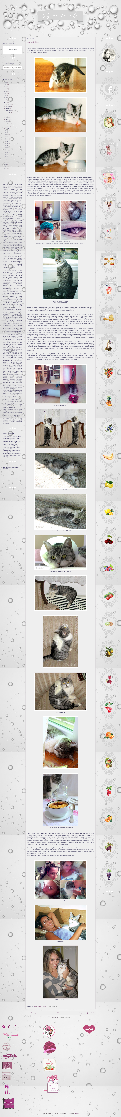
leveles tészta (9, 303)
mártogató (5, 314)
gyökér (13, 250)
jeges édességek (11, 259)
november (8, 106)
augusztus (8, 113)
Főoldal (59, 1013)
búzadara (5, 201)
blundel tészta (6, 197)
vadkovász (11, 406)
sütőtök (20, 373)
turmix (20, 399)
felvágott (20, 238)
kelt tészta (18, 275)
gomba (7, 247)
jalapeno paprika (13, 258)
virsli (8, 412)
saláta (10, 359)
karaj (13, 272)
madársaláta (13, 306)
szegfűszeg (5, 379)
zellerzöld (12, 418)
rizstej (4, 355)
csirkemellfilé (7, 211)
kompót (16, 290)
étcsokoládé (6, 228)
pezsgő (4, 342)
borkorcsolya (15, 198)
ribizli (4, 353)
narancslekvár (5, 327)
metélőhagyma (6, 318)
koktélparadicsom (17, 282)
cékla (10, 203)
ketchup (16, 277)
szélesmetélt (12, 379)
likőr (18, 303)
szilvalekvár (19, 382)
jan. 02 (7, 154)
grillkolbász (16, 248)
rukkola (20, 355)
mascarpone (18, 314)
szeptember (9, 110)
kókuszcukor (6, 283)
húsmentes (14, 256)
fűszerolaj (11, 244)
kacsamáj (9, 263)
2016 (5, 160)
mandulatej (14, 311)
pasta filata (8, 337)
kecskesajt (5, 275)
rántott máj (14, 350)
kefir (9, 275)
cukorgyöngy (10, 206)
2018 (5, 100)
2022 (5, 91)
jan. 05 (7, 152)
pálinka (4, 334)
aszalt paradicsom (7, 191)
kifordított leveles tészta (9, 279)
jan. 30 (7, 130)
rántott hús (9, 350)
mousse (20, 322)
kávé (14, 274)
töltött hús (12, 398)
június (7, 117)
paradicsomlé (13, 336)
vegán (4, 409)
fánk (8, 230)
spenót (16, 369)
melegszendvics (14, 317)
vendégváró (6, 411)
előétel (20, 222)
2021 (5, 93)
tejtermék (13, 388)
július (7, 115)
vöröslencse (5, 415)
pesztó (12, 341)
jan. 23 (6, 134)
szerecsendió (18, 381)
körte (4, 295)
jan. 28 (7, 132)
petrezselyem (18, 341)
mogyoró (19, 320)
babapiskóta (15, 191)
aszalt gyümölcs (16, 189)
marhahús (12, 312)
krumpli (5, 296)
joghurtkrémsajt (17, 261)
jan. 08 (7, 147)
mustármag (15, 323)
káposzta (9, 270)
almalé (9, 186)
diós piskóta (17, 214)
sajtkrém (16, 357)
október (8, 108)
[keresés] (13, 50)
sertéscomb (19, 363)
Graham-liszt (18, 247)
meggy (12, 315)
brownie (4, 200)
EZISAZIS (32, 33)
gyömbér (19, 250)
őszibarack (19, 331)
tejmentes (12, 387)
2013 (5, 166)
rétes (15, 352)
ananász (5, 187)
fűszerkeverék (5, 244)
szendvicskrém (6, 380)
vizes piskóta (12, 412)
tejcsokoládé (6, 387)
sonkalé (4, 368)
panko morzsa (11, 334)
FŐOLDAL (7, 33)
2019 (5, 97)
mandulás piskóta (7, 311)
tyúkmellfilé (8, 401)
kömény (12, 293)
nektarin (11, 327)
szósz (14, 384)
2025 (5, 84)
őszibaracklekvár (6, 333)
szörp (20, 384)
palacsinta (16, 333)
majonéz (5, 307)
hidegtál (13, 255)
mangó (20, 311)
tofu (11, 394)
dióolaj (8, 214)
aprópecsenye (18, 187)
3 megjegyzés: (42, 1006)
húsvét (20, 256)
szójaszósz (10, 384)
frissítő (20, 241)
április (7, 121)
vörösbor (19, 414)
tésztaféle (19, 393)
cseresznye (10, 208)
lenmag (20, 301)
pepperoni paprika (6, 341)
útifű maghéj (18, 404)
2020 (5, 95)
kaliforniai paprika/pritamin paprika (12, 265)
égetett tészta (17, 220)
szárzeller (5, 377)
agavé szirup (9, 183)
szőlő (18, 384)
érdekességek (13, 226)
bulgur (12, 200)
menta (20, 317)
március (8, 124)
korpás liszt (19, 291)
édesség (6, 220)
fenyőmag (5, 239)
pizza (4, 344)
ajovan (20, 182)
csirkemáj (19, 209)
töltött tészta (18, 398)
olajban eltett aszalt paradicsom (13, 328)
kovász (4, 293)
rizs (16, 353)
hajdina (9, 255)
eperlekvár (5, 225)
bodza (20, 197)
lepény (4, 303)
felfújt (4, 238)
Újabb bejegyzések (33, 1013)
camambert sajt (18, 201)
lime (21, 303)
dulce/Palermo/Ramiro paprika (12, 216)
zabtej (4, 418)
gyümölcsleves (18, 252)
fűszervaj (16, 244)
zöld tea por (18, 418)
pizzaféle (8, 344)
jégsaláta (5, 261)
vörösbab (13, 414)
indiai (4, 258)
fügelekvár (11, 242)
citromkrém (11, 205)
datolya (13, 213)
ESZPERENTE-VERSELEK (46, 33)
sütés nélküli (13, 373)
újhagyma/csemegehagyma (9, 403)
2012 (5, 168)
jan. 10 (7, 145)
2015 (5, 162)
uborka (12, 401)
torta (4, 396)
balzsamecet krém (14, 192)
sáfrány (8, 357)
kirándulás (16, 280)
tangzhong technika (11, 385)
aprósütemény (6, 189)
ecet (15, 218)
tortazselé (9, 396)
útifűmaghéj (5, 406)
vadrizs (16, 406)
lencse (15, 301)
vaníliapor (20, 407)
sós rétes (18, 368)
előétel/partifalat (6, 223)
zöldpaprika (12, 420)
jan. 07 (7, 150)
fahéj (4, 230)
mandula (5, 309)
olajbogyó (4, 330)
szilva (13, 382)
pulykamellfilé (6, 347)
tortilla (14, 396)
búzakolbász (10, 201)
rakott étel (9, 349)
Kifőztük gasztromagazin (12, 279)
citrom (5, 205)
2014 (5, 164)
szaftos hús (5, 374)
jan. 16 (7, 141)
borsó (20, 198)
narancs (13, 325)
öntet (14, 331)
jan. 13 (6, 143)
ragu (17, 347)
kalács (11, 264)
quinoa (13, 347)
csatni (4, 208)
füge (7, 242)
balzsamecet (6, 192)
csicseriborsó (18, 208)
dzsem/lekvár (11, 218)
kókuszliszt (19, 283)
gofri (4, 247)
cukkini (4, 206)
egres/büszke (6, 222)
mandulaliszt (19, 309)
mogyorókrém (6, 322)
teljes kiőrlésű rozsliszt (12, 390)
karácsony (6, 272)
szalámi (11, 374)
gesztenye (9, 245)
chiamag (14, 203)
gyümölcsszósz (18, 253)
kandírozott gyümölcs (8, 269)
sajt (11, 357)
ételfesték (14, 228)
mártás (20, 312)
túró (4, 401)
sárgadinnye (5, 362)
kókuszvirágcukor (6, 290)
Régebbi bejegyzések (86, 1013)
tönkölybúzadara (7, 399)
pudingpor (18, 346)
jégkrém (19, 259)
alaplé (4, 184)
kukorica (19, 296)
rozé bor (16, 355)
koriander (12, 291)
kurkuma (19, 299)
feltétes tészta (11, 238)
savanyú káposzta (7, 363)
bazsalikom (5, 195)
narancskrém (19, 325)
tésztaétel (14, 393)
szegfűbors (19, 377)
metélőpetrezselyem (17, 318)
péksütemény (12, 339)
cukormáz (16, 206)
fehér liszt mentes (15, 232)
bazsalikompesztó (12, 195)
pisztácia (14, 342)
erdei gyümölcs (13, 225)
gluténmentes (18, 245)
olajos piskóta (11, 330)
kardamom (5, 274)
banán (20, 192)
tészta (10, 393)
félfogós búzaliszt (17, 236)
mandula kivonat (11, 309)
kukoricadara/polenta (7, 298)
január (7, 128)
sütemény (6, 373)
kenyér (5, 277)
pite (21, 342)
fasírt (16, 230)
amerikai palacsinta (17, 186)
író (6, 258)
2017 (5, 102)
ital (8, 258)
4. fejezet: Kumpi (33, 42)
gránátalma (5, 248)
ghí (13, 245)
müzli (20, 323)
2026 (5, 82)
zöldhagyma (5, 420)
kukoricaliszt (18, 298)
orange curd (5, 331)
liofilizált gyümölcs (17, 304)
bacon (20, 191)
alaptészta (9, 184)
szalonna (15, 374)
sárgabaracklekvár (7, 360)
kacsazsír (15, 263)
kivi (21, 280)
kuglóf (12, 296)
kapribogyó (14, 270)
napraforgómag (7, 325)
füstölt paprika (18, 242)
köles (8, 293)
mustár (9, 323)
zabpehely (10, 417)
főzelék (16, 241)
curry (20, 206)
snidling (11, 366)
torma (20, 394)
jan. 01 (7, 156)
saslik (20, 362)
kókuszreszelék (7, 285)
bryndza (8, 200)
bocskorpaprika (14, 197)
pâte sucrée (19, 337)
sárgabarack (18, 359)
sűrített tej (19, 371)
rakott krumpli (15, 349)
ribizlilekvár (8, 353)
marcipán (5, 312)
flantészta (19, 239)
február (8, 126)
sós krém (8, 368)
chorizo (17, 203)
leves (14, 303)
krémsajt (19, 295)
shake (4, 366)
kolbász (12, 290)
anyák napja (11, 187)
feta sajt (10, 239)
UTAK (24, 33)
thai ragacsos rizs (6, 394)
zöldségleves (12, 421)
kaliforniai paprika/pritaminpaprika (12, 266)
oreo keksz (10, 331)
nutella (15, 327)
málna (13, 307)
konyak (20, 290)
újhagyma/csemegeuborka (8, 404)
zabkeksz (19, 415)
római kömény (9, 355)
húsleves (10, 256)
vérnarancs (14, 411)
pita (18, 342)
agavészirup (16, 182)
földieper (5, 241)
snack (7, 366)
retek (12, 352)
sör (8, 369)
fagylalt (20, 228)
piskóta (9, 342)
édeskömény (19, 218)
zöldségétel (19, 420)
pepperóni (19, 339)
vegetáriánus (10, 409)
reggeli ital (8, 352)
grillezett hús (11, 248)
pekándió (5, 339)
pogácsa (14, 344)
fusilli (4, 242)
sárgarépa (14, 362)
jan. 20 (7, 137)
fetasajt (14, 239)
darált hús (9, 213)
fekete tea (11, 236)
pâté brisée (13, 337)
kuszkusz (4, 301)
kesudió (10, 277)
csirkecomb (5, 209)
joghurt (10, 261)
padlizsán (12, 333)
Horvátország (19, 255)
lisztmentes (5, 306)
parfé (4, 337)
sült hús (20, 370)
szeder (11, 377)
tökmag (20, 396)
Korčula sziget (6, 291)
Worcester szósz (12, 415)
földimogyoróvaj (11, 241)
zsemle (7, 423)
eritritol (20, 226)
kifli (21, 277)
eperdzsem (19, 223)
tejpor (16, 387)
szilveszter (5, 384)
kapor (4, 270)
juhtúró (4, 263)
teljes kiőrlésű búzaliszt (13, 390)
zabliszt (4, 417)
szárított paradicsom (16, 376)
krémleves (13, 295)
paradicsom (6, 336)
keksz (12, 275)
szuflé (4, 385)
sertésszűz (19, 365)
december (8, 104)
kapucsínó (20, 270)
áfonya (4, 183)
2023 (5, 89)
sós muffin (13, 368)
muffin (4, 323)
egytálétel (14, 222)
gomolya (12, 247)
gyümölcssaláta (6, 253)
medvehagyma (6, 315)
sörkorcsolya (12, 369)
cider (20, 203)
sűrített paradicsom (8, 371)
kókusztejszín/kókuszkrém (11, 288)
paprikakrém (19, 334)
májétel (20, 306)
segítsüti (13, 363)
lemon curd (10, 301)
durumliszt (5, 218)
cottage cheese (18, 205)
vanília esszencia (12, 407)
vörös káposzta (18, 412)
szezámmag (6, 382)
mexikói (4, 320)
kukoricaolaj (5, 299)
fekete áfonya (14, 235)
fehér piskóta (6, 233)
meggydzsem (18, 315)
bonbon (10, 198)
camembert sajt (6, 203)
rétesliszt (19, 352)
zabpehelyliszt (18, 417)
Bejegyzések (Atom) (64, 1017)
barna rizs (6, 194)
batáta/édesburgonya (16, 194)
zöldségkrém (5, 421)
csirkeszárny (14, 211)
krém (8, 295)
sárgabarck (19, 360)
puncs (11, 347)
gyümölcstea (5, 255)
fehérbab (14, 233)
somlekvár (16, 366)
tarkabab (20, 385)
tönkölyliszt (14, 399)
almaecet (5, 186)
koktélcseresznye (6, 282)
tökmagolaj (5, 398)
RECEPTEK (17, 33)
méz (11, 320)
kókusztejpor (5, 286)
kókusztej (19, 285)
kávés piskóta (19, 273)
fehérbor (19, 233)
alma (20, 184)
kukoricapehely (12, 299)
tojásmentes (15, 394)
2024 (5, 86)
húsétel (5, 256)
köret (20, 293)
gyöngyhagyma (6, 252)
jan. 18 (7, 139)
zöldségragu (19, 421)
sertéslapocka (6, 365)
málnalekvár (19, 307)
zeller (7, 418)
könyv (16, 293)
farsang (12, 230)
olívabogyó (19, 330)
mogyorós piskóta (14, 322)
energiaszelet (13, 223)
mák (9, 307)
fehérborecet (6, 235)
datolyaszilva (19, 213)
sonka (20, 366)
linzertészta (6, 304)
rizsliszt (20, 353)
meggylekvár (6, 317)
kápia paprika (18, 269)
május (7, 119)
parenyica (20, 336)
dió (3, 214)
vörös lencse (6, 414)
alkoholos (15, 184)
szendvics (19, 379)
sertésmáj (13, 365)
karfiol (10, 273)
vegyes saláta (18, 409)
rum (4, 357)
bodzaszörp (5, 198)
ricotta (13, 353)
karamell (19, 272)
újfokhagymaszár (18, 401)
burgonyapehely (18, 200)
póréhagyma (11, 346)
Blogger (77, 1113)
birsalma (19, 195)
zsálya (4, 423)
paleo (20, 333)
